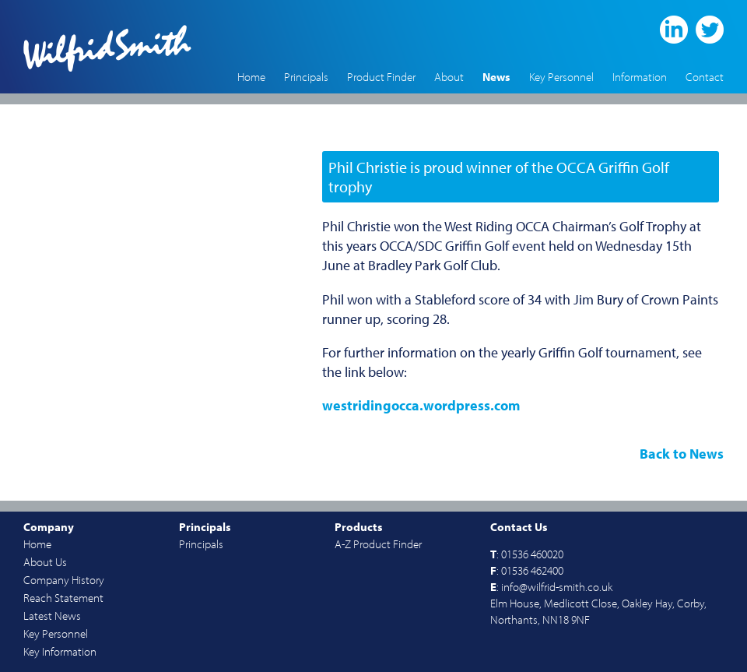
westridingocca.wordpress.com (421, 405)
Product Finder (381, 76)
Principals (306, 76)
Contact (705, 76)
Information (639, 76)
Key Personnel (561, 76)
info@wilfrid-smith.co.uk (556, 586)
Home (251, 76)
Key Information (59, 651)
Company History (63, 579)
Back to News (682, 454)
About (449, 76)
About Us (45, 561)
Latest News (52, 615)
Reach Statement (63, 597)
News (496, 76)
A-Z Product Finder (378, 544)
